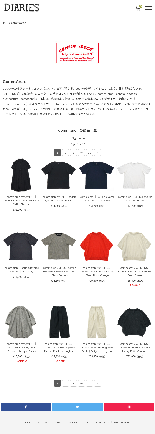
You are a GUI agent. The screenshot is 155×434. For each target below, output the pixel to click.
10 (89, 152)
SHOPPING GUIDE (79, 422)
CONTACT (58, 422)
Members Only (122, 422)
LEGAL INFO (102, 422)
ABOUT (28, 422)
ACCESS (42, 422)
